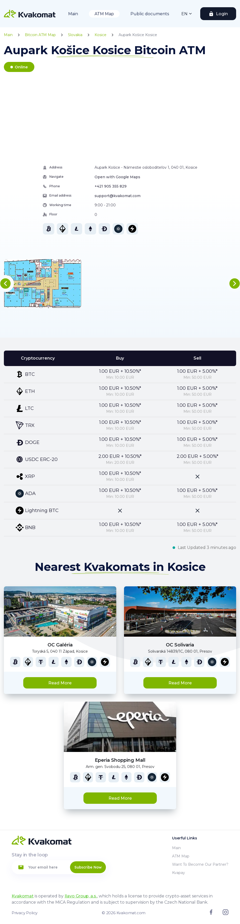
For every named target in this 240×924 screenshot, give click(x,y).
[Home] (30, 13)
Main (73, 13)
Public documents (149, 13)
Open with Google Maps (117, 177)
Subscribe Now (88, 867)
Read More (60, 682)
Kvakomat (23, 896)
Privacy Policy (24, 912)
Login (222, 13)
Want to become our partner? (200, 864)
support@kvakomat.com (118, 195)
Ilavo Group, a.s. (81, 896)
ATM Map (104, 13)
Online (21, 66)
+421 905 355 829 (111, 186)
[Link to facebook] (211, 913)
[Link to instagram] (225, 913)
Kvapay (178, 872)
